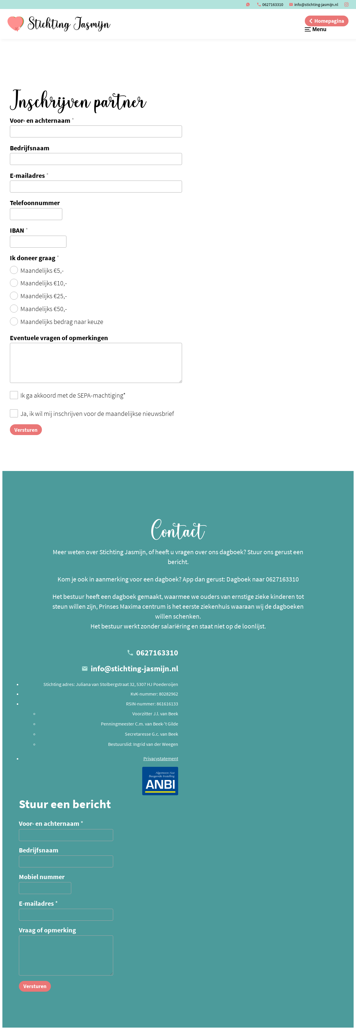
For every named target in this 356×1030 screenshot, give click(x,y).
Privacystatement (160, 758)
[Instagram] (346, 4)
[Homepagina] (327, 21)
